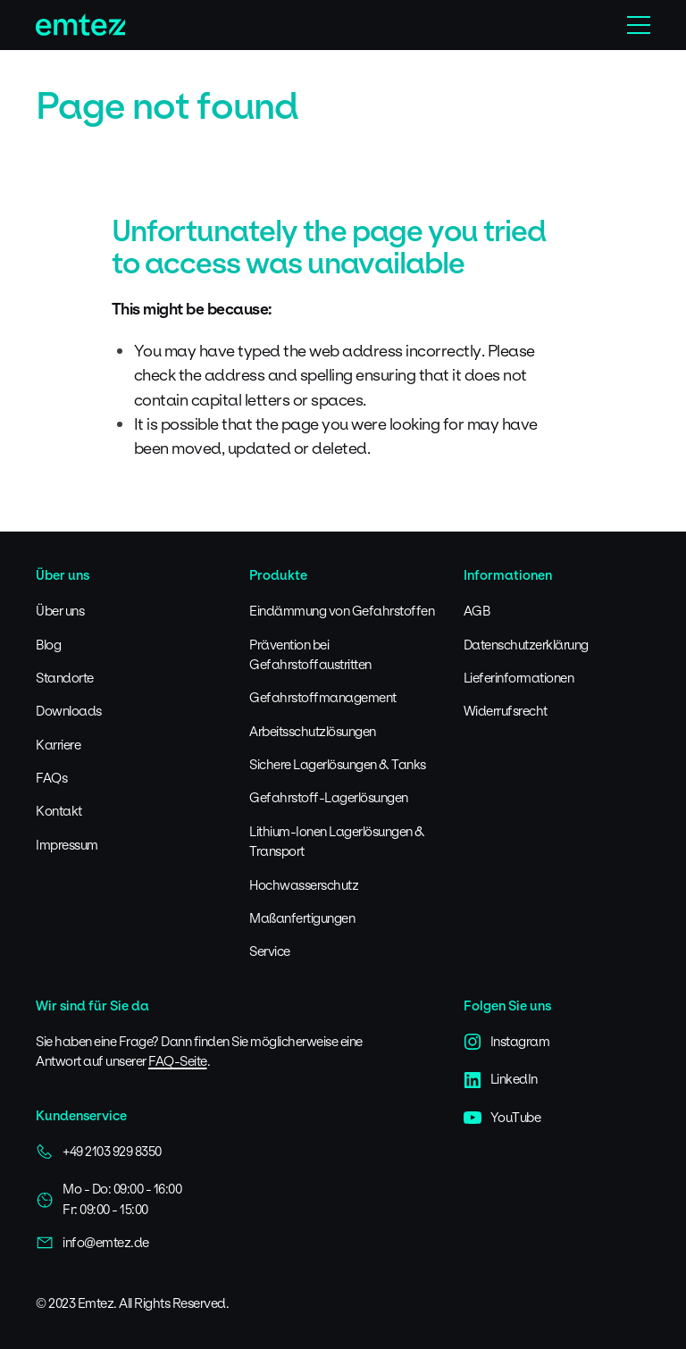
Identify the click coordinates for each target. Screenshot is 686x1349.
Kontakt (59, 810)
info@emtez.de (92, 1243)
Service (269, 951)
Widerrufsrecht (506, 710)
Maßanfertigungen (302, 917)
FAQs (51, 777)
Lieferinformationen (519, 677)
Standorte (65, 677)
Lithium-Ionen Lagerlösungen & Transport (337, 841)
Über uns (60, 610)
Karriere (58, 744)
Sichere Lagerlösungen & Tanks (337, 764)
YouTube (502, 1118)
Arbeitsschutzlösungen (312, 731)
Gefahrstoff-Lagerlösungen (328, 797)
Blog (48, 644)
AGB (477, 610)
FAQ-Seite (177, 1060)
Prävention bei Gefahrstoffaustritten (310, 654)
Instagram (507, 1042)
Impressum (67, 844)
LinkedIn (501, 1079)
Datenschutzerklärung (526, 644)
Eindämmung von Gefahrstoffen (341, 610)
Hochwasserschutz (303, 884)
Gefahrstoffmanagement (323, 697)
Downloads (69, 710)
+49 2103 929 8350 (99, 1151)
